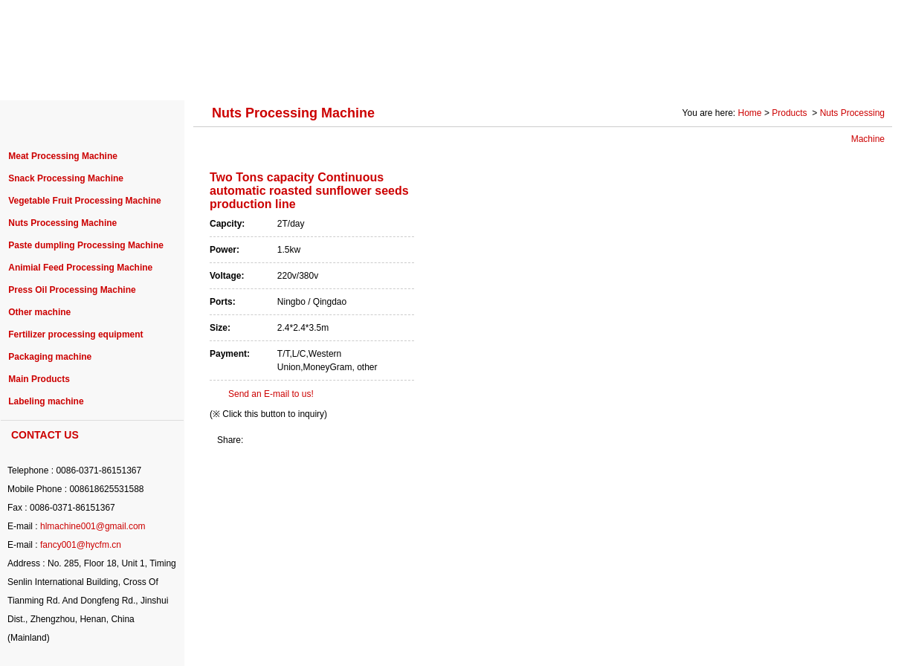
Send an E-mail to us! (271, 394)
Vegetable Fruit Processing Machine (84, 200)
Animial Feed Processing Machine (80, 267)
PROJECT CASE (314, 76)
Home (750, 113)
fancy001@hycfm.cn (80, 545)
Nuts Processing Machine (62, 223)
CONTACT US (843, 76)
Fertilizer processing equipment (75, 334)
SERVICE (568, 76)
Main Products (39, 379)
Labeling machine (45, 401)
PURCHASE (417, 76)
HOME (44, 76)
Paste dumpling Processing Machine (86, 245)
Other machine (39, 312)
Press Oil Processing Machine (71, 290)
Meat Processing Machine (62, 156)
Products (791, 113)
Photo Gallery (744, 76)
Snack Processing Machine (65, 178)
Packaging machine (49, 357)
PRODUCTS (210, 76)
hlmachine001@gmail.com (93, 526)
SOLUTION (652, 76)
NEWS (495, 76)
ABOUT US (120, 76)
